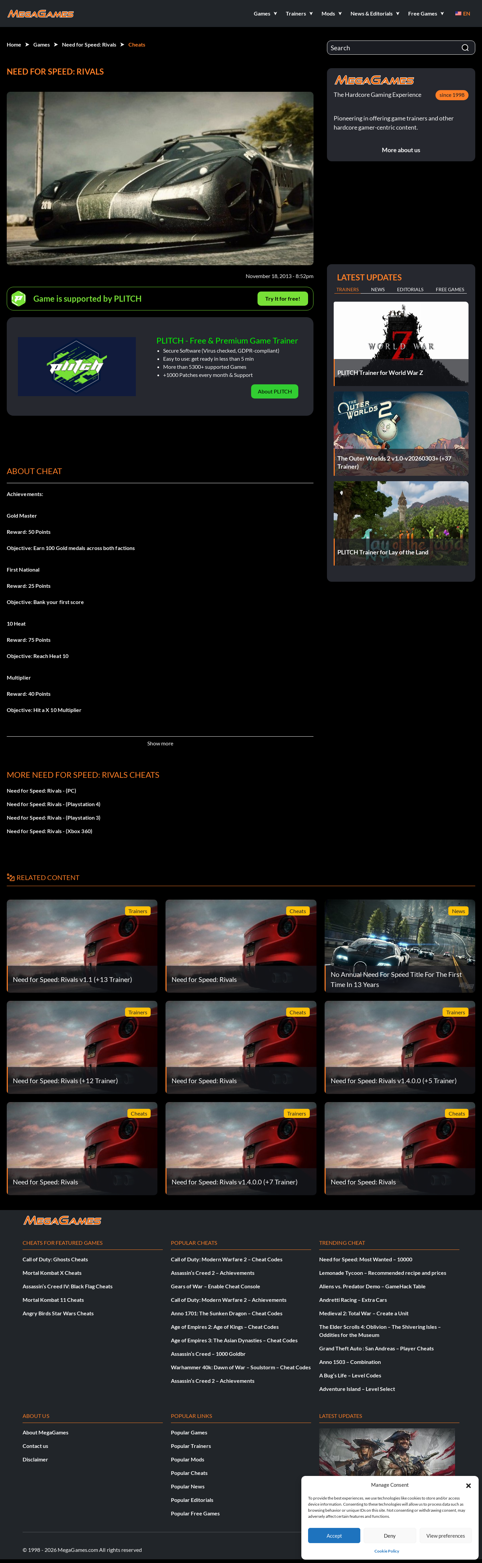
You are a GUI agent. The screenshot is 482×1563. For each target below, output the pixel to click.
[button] (468, 1484)
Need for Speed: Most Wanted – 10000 (365, 1259)
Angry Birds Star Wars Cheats (58, 1313)
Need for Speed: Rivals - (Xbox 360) (49, 831)
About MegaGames (45, 1432)
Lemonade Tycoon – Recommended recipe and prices (382, 1272)
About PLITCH (275, 391)
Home (14, 44)
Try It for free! (282, 298)
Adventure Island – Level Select (357, 1389)
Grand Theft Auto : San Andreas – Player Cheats (376, 1348)
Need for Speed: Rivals (89, 44)
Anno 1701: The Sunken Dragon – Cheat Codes (226, 1313)
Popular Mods (187, 1459)
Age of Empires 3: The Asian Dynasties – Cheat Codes (234, 1340)
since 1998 (452, 94)
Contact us (35, 1446)
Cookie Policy (386, 1551)
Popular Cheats (189, 1473)
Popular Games (189, 1432)
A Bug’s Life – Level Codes (350, 1375)
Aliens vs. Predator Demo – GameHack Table (372, 1286)
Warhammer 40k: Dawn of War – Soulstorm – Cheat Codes (241, 1367)
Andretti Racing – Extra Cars (353, 1299)
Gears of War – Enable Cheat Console (215, 1286)
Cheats (136, 44)
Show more (160, 743)
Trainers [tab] (347, 289)
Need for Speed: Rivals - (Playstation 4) (53, 804)
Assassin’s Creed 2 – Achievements (212, 1272)
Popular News (188, 1486)
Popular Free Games (195, 1513)
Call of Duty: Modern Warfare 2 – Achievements (229, 1299)
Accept (334, 1536)
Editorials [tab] (410, 289)
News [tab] (378, 289)
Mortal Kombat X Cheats (52, 1272)
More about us (401, 150)
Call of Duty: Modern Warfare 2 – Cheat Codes (226, 1259)
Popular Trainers (191, 1446)
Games (41, 44)
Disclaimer (35, 1459)
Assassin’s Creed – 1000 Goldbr (208, 1353)
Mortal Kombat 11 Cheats (53, 1299)
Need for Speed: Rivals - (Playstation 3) (53, 817)
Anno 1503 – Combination (350, 1362)
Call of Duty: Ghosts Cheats (55, 1259)
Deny (390, 1536)
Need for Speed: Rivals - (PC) (41, 790)
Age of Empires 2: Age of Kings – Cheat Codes (225, 1326)
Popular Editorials (192, 1500)
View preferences (445, 1536)
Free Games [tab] (450, 289)
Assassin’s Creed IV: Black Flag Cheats (68, 1286)
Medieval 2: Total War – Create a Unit (364, 1313)
